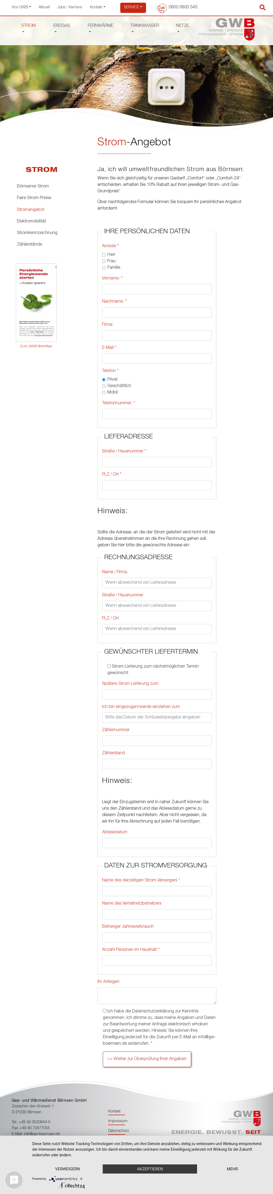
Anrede (110, 246)
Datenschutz (118, 1131)
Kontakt (96, 7)
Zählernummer (116, 730)
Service (131, 7)
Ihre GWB (20, 7)
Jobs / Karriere (70, 7)
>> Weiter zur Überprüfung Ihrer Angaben (147, 1059)
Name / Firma (114, 572)
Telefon (110, 371)
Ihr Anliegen (108, 982)
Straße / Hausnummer (124, 451)
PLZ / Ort (111, 475)
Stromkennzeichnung (37, 233)
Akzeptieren (150, 1169)
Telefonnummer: (118, 403)
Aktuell (44, 7)
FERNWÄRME (100, 26)
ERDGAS (61, 26)
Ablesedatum (114, 832)
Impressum (118, 1121)
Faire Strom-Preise (34, 198)
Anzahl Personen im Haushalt (130, 950)
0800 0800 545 (183, 7)
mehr (232, 1169)
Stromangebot (30, 210)
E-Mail (109, 348)
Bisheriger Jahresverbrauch (128, 927)
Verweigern (67, 1169)
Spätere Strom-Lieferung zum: (130, 684)
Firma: (107, 325)
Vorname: (112, 279)
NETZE (182, 26)
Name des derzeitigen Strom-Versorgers (141, 880)
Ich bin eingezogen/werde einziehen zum (141, 707)
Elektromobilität (31, 221)
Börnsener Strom (33, 187)
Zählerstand (113, 753)
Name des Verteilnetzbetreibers (131, 904)
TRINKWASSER (144, 26)
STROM (28, 26)
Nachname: (114, 302)
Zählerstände (29, 245)
